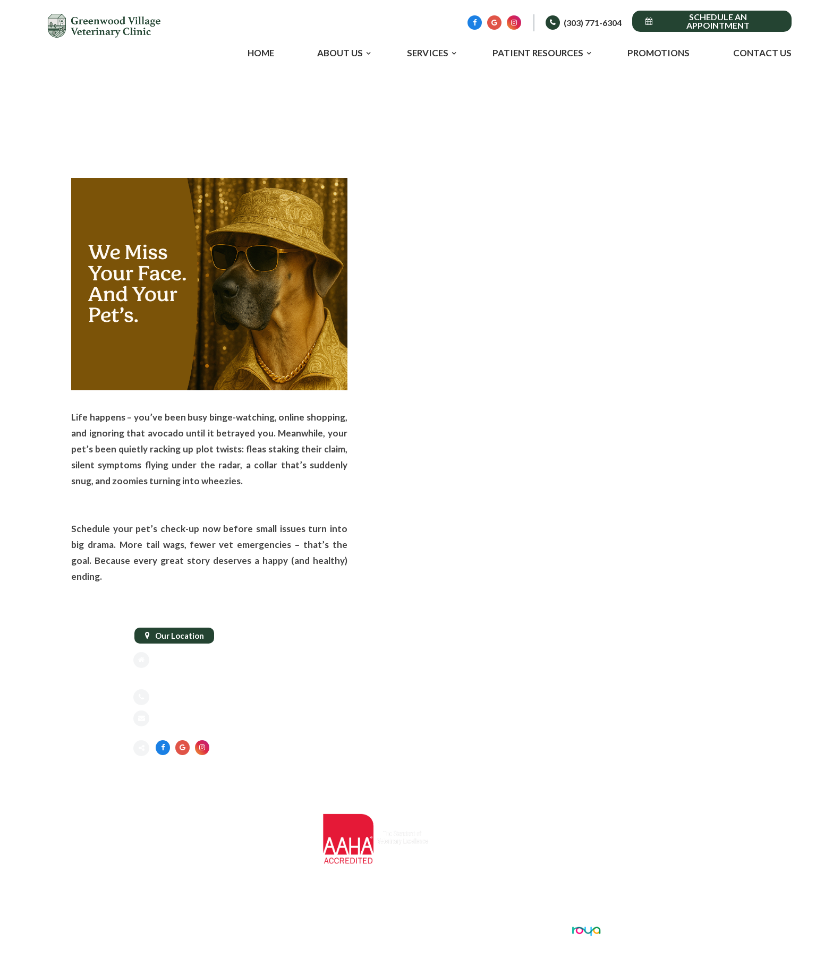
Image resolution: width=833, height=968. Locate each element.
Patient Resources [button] (537, 52)
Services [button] (427, 52)
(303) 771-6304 (593, 23)
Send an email (181, 719)
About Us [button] (340, 52)
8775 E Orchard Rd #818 (200, 660)
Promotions (658, 52)
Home (261, 52)
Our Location (179, 635)
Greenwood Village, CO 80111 (212, 676)
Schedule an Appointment (697, 21)
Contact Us (762, 52)
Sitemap (148, 930)
